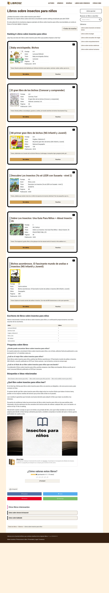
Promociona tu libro (21, 539)
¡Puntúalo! (42, 481)
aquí (65, 361)
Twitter (60, 494)
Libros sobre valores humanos (90, 49)
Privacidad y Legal (33, 539)
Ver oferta (26, 74)
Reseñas (69, 3)
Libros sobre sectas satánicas (90, 45)
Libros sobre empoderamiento (90, 41)
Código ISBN (97, 3)
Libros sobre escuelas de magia (90, 37)
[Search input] (90, 19)
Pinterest (24, 498)
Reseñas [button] (58, 74)
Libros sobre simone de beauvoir (19, 513)
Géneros (60, 3)
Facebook (24, 494)
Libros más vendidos (82, 3)
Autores (51, 3)
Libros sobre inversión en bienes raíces (90, 29)
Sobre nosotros (11, 539)
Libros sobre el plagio (87, 34)
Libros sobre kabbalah (15, 518)
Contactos (41, 539)
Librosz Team (19, 459)
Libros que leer (90, 11)
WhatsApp (60, 498)
